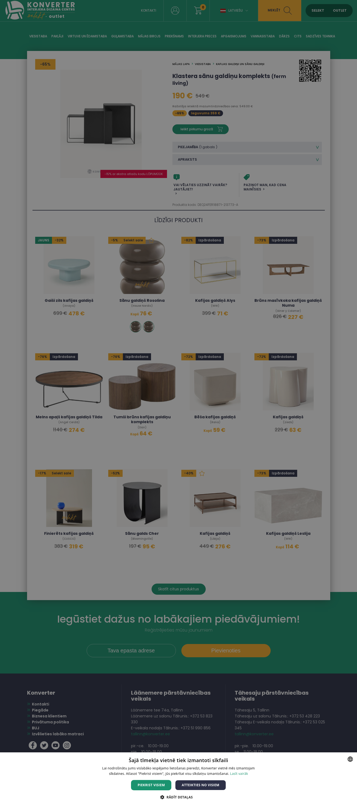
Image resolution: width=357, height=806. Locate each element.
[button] (178, 796)
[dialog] (178, 403)
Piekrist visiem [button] (151, 785)
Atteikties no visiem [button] (200, 785)
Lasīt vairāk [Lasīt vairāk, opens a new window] (239, 773)
